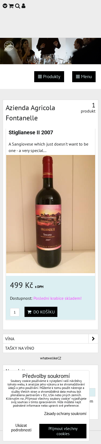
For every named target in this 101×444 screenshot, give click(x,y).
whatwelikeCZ (50, 358)
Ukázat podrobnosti (21, 427)
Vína (51, 338)
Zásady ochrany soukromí (65, 413)
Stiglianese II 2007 (31, 132)
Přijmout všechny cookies (63, 431)
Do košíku (41, 312)
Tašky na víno (19, 348)
